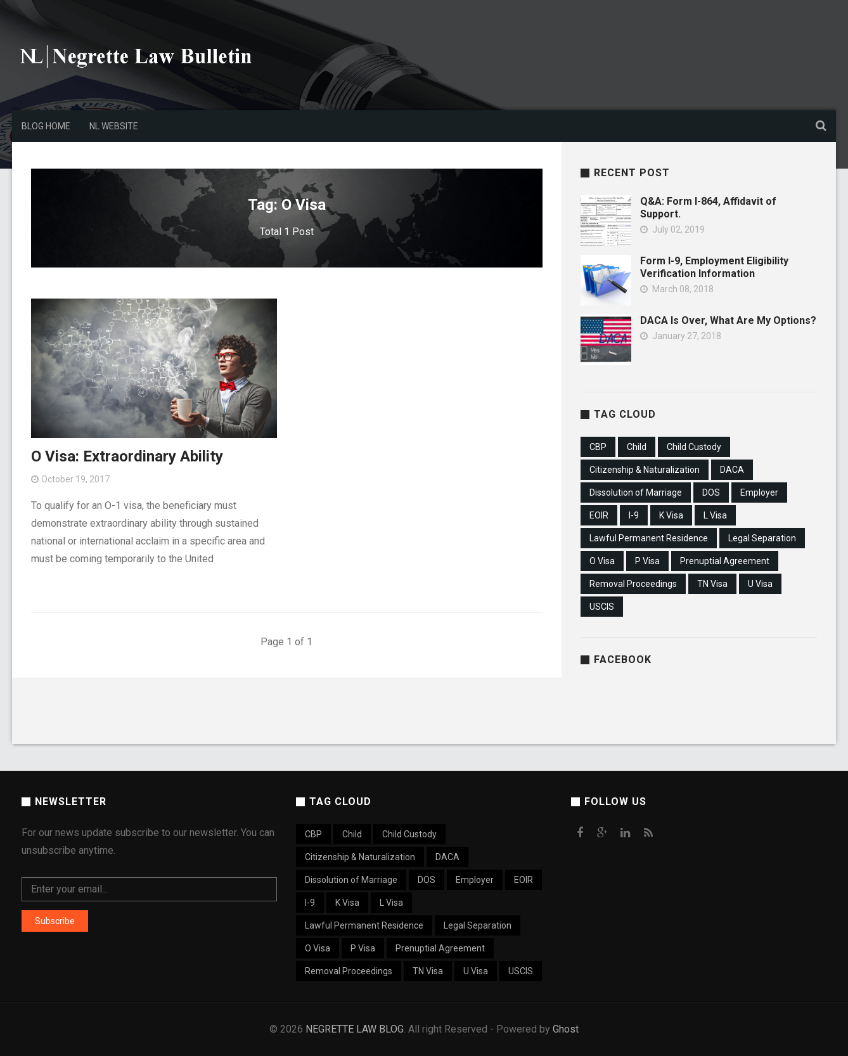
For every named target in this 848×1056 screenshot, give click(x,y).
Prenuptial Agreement (724, 561)
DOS (711, 492)
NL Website (113, 126)
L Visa (715, 515)
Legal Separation (762, 538)
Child (636, 447)
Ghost (566, 1029)
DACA (732, 470)
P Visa (647, 561)
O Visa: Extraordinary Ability (127, 456)
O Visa (602, 561)
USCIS (601, 607)
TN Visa (712, 584)
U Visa (760, 584)
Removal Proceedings (633, 584)
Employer (759, 492)
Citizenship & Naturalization (644, 470)
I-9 (634, 515)
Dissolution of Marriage (635, 492)
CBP (598, 447)
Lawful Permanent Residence (648, 538)
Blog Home (46, 126)
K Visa (671, 515)
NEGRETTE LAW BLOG (354, 1029)
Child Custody (694, 447)
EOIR (598, 515)
